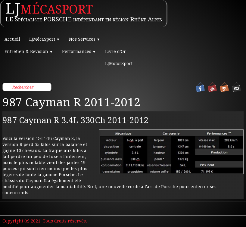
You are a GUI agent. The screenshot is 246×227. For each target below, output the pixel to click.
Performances (79, 51)
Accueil (12, 39)
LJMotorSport (118, 63)
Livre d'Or (115, 51)
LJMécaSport (44, 39)
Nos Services (84, 39)
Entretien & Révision (29, 51)
